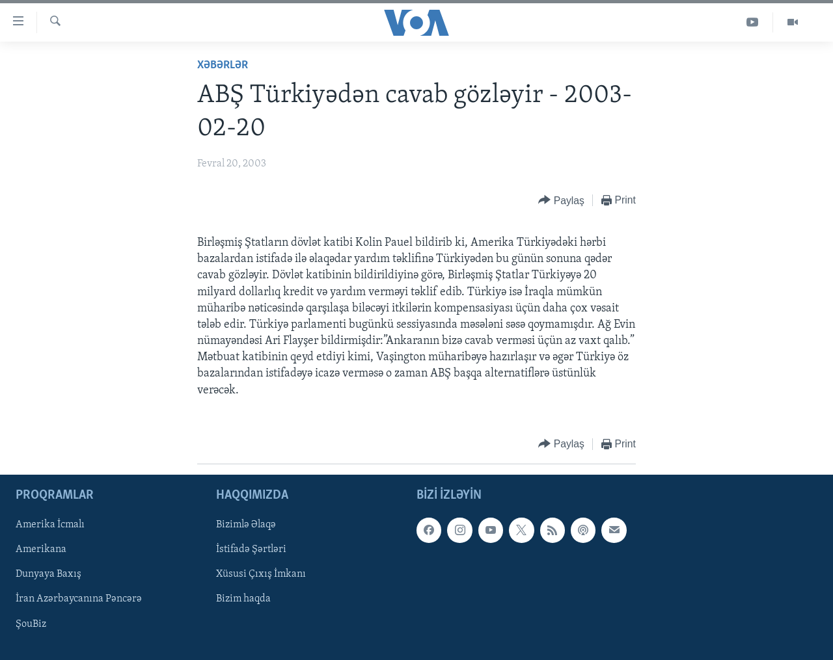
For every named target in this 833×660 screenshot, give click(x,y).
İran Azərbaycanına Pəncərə (79, 599)
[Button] (561, 200)
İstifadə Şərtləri (251, 549)
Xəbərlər (222, 65)
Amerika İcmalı (50, 525)
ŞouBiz (31, 623)
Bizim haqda (243, 599)
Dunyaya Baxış (48, 574)
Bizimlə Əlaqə (246, 525)
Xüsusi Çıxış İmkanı (261, 574)
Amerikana (41, 549)
